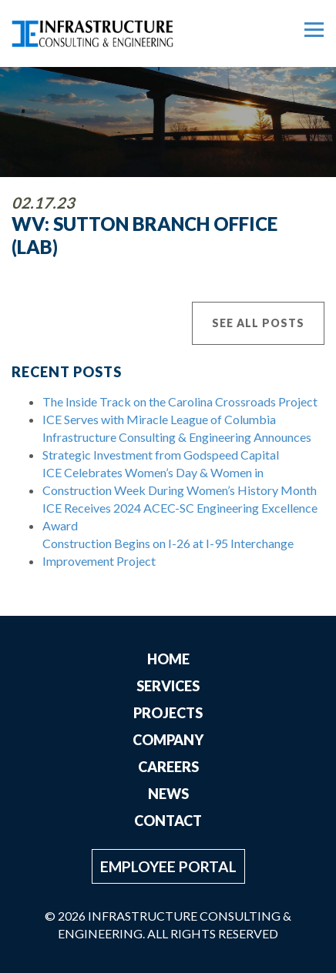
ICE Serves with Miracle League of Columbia (159, 419)
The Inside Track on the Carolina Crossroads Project (180, 401)
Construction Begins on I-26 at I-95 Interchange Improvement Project (168, 552)
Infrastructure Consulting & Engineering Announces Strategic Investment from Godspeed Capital (176, 446)
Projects (168, 712)
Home (168, 658)
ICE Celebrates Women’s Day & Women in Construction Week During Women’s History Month (179, 481)
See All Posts (258, 322)
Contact (168, 820)
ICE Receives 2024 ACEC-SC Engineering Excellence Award (180, 516)
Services (168, 685)
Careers (168, 766)
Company (168, 739)
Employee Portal (168, 866)
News (168, 793)
